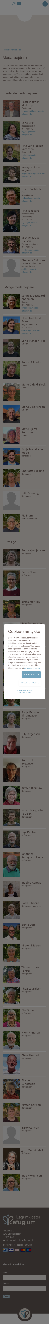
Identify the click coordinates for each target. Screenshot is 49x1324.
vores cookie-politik (32, 668)
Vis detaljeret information (24, 691)
